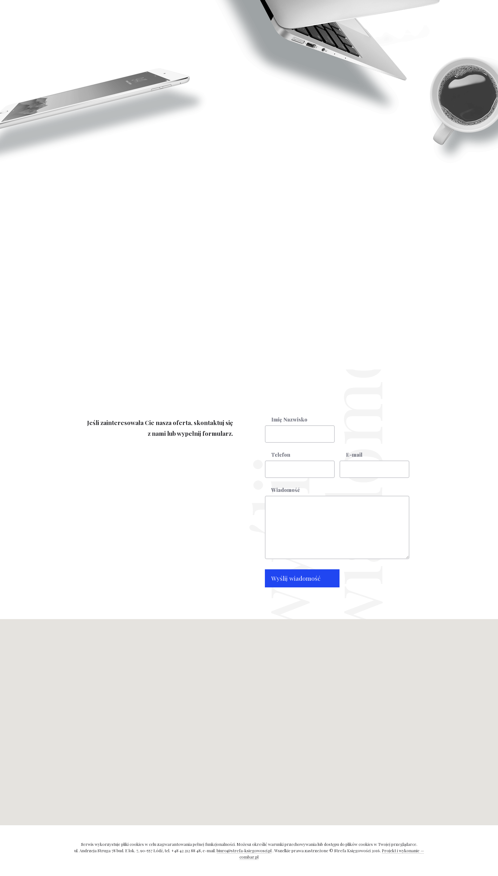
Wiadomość (285, 490)
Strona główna (122, 25)
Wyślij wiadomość (295, 578)
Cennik (187, 25)
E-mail (354, 455)
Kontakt (218, 25)
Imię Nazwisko (289, 420)
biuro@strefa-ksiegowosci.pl (305, 262)
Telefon (280, 455)
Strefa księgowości (407, 27)
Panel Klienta (121, 42)
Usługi (159, 25)
